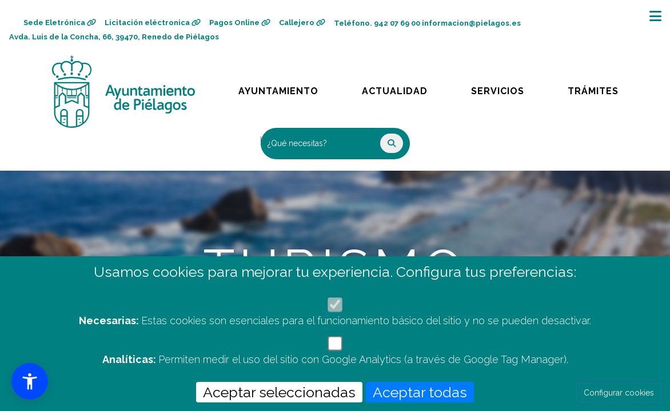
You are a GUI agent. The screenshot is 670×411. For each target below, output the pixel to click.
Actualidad (402, 88)
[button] (29, 381)
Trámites (603, 88)
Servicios (508, 88)
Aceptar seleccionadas (279, 392)
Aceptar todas (420, 392)
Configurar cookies (619, 392)
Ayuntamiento (279, 88)
